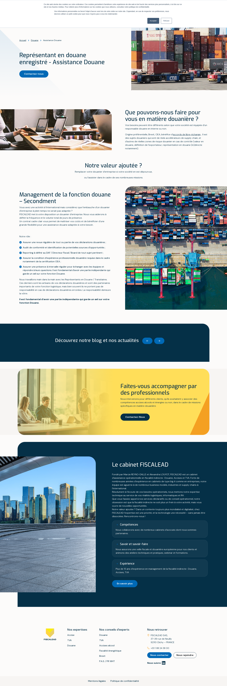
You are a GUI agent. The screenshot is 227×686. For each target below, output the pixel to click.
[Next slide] (159, 341)
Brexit (102, 655)
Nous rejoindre (184, 655)
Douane (34, 40)
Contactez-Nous (135, 416)
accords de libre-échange (187, 134)
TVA (69, 640)
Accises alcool (107, 645)
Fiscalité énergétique (110, 650)
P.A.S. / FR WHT (107, 661)
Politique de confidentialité (124, 681)
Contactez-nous (34, 73)
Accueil (22, 40)
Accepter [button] (153, 21)
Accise (70, 635)
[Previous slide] (147, 341)
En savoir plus (125, 583)
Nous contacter (159, 655)
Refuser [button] (166, 21)
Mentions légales (97, 681)
